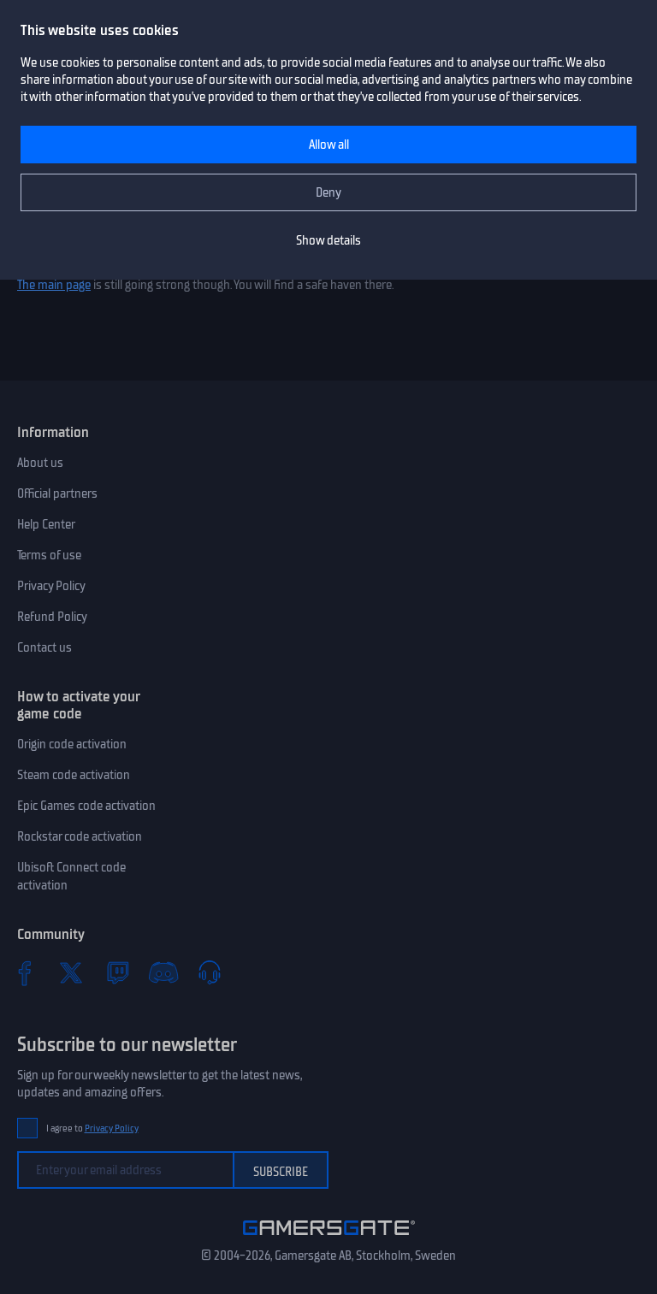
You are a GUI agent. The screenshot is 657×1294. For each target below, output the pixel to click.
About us (40, 462)
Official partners (57, 493)
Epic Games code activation (86, 805)
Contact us (44, 647)
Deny (328, 192)
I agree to (92, 1128)
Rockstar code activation (79, 836)
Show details (328, 240)
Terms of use (49, 555)
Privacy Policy (51, 585)
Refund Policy (52, 616)
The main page (54, 284)
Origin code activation (72, 744)
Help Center (46, 524)
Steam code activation (73, 774)
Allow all (329, 144)
